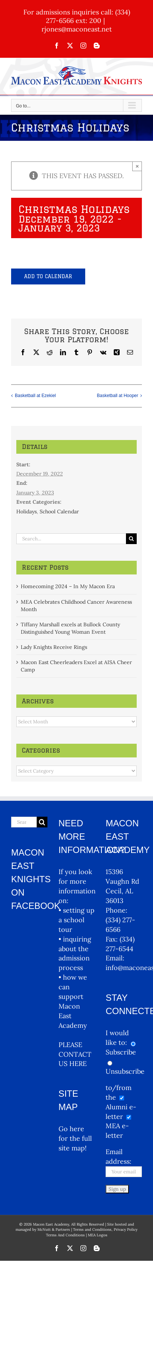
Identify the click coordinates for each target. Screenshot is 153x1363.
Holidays (26, 511)
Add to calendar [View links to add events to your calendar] (48, 276)
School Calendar (59, 511)
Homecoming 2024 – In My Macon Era (68, 586)
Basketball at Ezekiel (35, 395)
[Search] (131, 538)
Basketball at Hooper (117, 395)
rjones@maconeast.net (76, 29)
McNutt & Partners (54, 1229)
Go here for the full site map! (75, 1138)
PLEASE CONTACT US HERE (75, 1054)
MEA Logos (97, 1235)
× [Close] (137, 166)
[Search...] (71, 538)
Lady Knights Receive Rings (54, 647)
